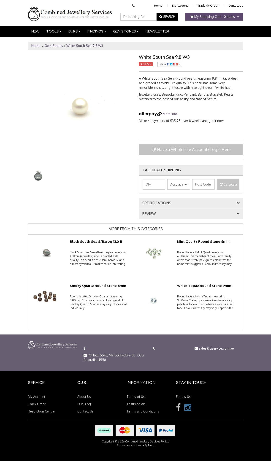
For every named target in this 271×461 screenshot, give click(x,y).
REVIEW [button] (149, 214)
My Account (180, 5)
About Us (84, 397)
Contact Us (235, 5)
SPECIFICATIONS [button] (156, 203)
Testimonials (136, 404)
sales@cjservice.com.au (214, 348)
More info (158, 114)
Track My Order (208, 5)
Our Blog (84, 404)
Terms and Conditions (143, 411)
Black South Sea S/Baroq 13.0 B (96, 241)
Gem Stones (126, 31)
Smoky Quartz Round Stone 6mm (98, 285)
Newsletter (157, 31)
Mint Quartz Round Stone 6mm (203, 241)
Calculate (229, 184)
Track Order (37, 404)
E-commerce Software (130, 445)
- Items (212, 17)
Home (158, 5)
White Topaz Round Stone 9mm (204, 285)
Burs (74, 31)
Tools (54, 31)
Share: (170, 64)
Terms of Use (136, 397)
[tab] (191, 203)
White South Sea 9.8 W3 (84, 46)
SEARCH (167, 17)
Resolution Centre (41, 411)
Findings (96, 31)
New (35, 31)
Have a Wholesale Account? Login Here (191, 149)
